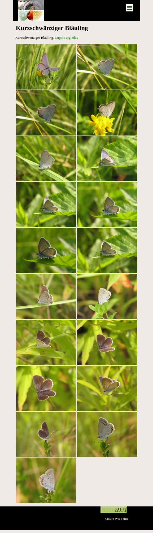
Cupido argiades (66, 38)
